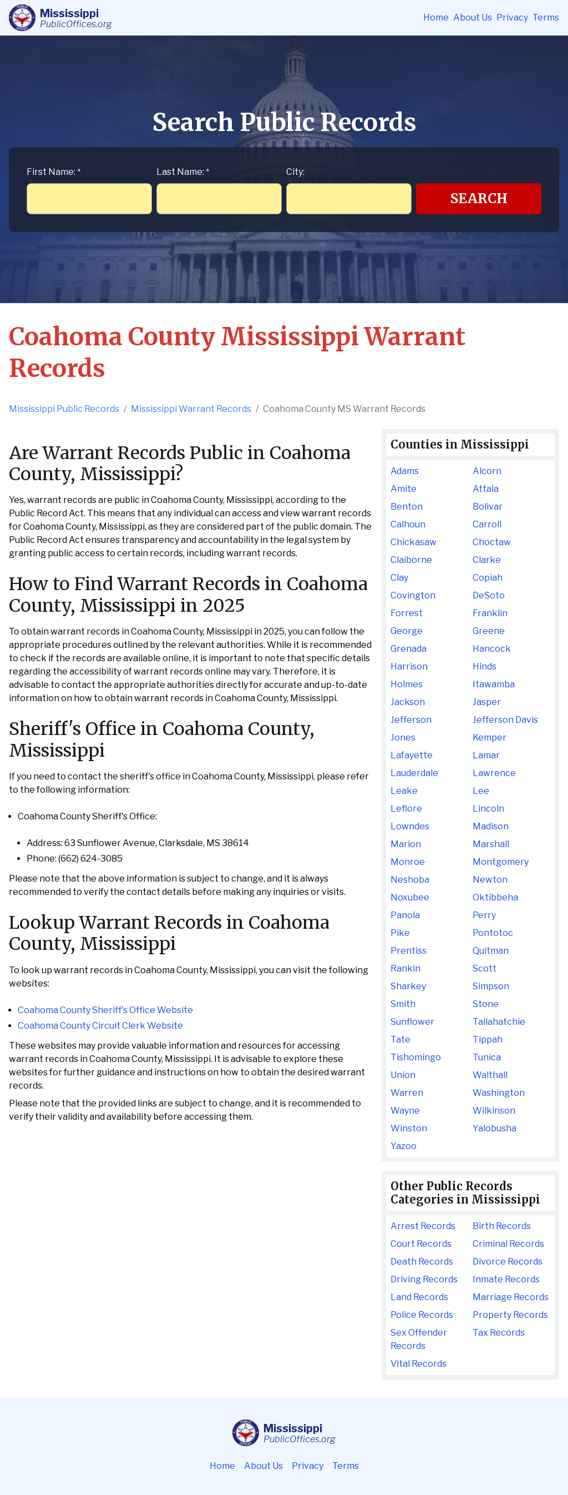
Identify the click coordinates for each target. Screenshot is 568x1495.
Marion (405, 844)
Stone (486, 1004)
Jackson (407, 702)
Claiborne (411, 560)
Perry (484, 915)
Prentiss (408, 950)
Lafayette (411, 755)
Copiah (488, 577)
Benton (406, 506)
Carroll (487, 524)
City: (295, 172)
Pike (400, 933)
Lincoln (488, 808)
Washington (499, 1093)
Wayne (405, 1110)
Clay (399, 577)
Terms (545, 17)
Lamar (486, 755)
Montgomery (501, 862)
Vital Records (418, 1363)
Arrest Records (422, 1226)
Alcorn (487, 471)
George (406, 631)
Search (479, 198)
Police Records (421, 1315)
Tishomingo (415, 1057)
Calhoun (407, 524)
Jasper (487, 702)
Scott (484, 968)
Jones (402, 737)
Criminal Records (508, 1244)
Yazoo (403, 1146)
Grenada (408, 648)
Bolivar (488, 506)
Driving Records (424, 1279)
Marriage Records (511, 1297)
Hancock (492, 648)
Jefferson (411, 719)
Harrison (409, 666)
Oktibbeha (495, 897)
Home (436, 17)
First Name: (53, 172)
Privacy (512, 17)
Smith (402, 1004)
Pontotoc (493, 933)
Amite (403, 489)
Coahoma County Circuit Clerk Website (100, 1025)
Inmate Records (506, 1279)
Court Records (421, 1244)
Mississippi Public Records (64, 409)
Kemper (489, 737)
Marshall (491, 844)
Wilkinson (494, 1110)
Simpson (491, 986)
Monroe (407, 862)
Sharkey (408, 986)
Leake (404, 791)
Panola (405, 915)
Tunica (487, 1057)
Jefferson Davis (505, 719)
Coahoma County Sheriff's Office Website (105, 1010)
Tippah (488, 1039)
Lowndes (409, 826)
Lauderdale (414, 773)
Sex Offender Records (418, 1339)
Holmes (406, 684)
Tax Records (499, 1332)
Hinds (484, 666)
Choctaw (492, 542)
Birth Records (502, 1226)
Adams (404, 471)
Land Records (419, 1297)
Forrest (406, 613)
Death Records (421, 1261)
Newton (490, 879)
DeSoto (489, 595)
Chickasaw (413, 542)
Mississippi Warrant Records (191, 409)
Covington (412, 595)
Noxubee (409, 897)
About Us (472, 17)
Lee (481, 791)
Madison (491, 826)
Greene (489, 631)
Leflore (406, 808)
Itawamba (494, 684)
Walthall (490, 1075)
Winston (408, 1128)
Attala (486, 489)
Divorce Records (507, 1261)
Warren (406, 1093)
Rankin (405, 968)
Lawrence (494, 773)
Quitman (491, 950)
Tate (400, 1039)
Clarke (487, 560)
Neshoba (409, 879)
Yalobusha (494, 1128)
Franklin (490, 613)
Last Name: (182, 172)
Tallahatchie (499, 1021)
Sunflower (412, 1021)
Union (402, 1075)
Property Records (510, 1315)
